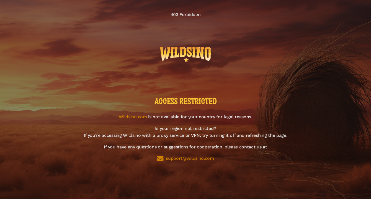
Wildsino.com (133, 116)
